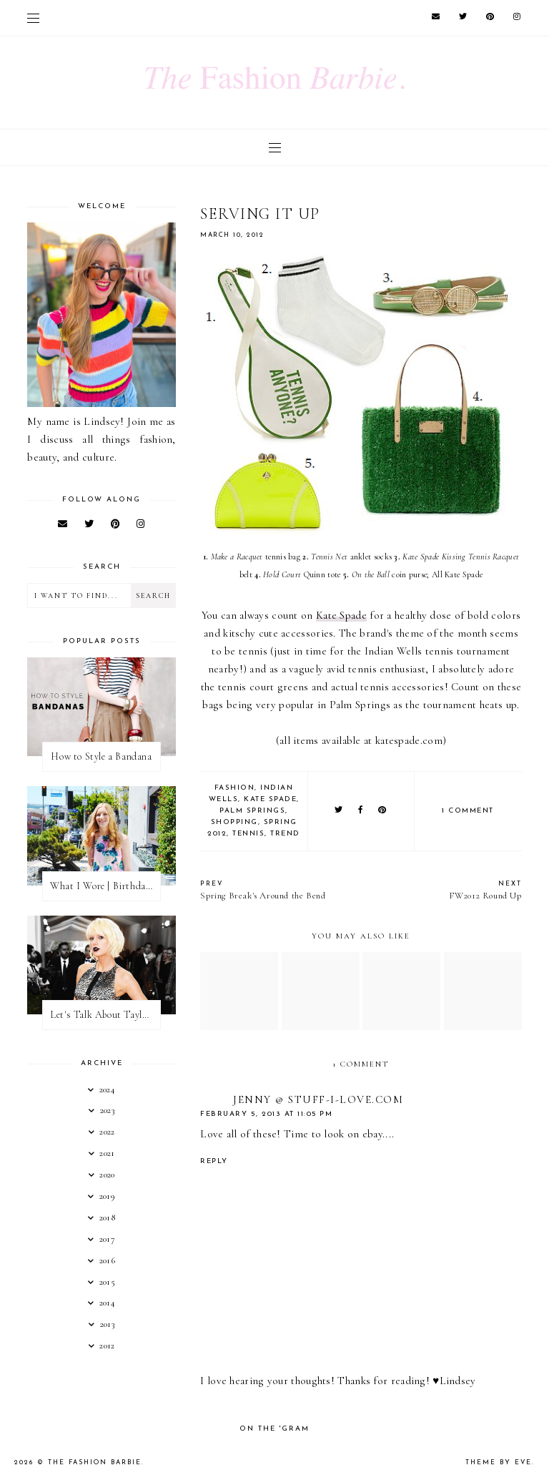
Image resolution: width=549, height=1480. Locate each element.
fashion (234, 788)
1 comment (468, 811)
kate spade (270, 799)
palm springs (252, 811)
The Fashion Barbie (95, 1462)
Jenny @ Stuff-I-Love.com (318, 1099)
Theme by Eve (498, 1462)
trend (285, 834)
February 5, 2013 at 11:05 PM (266, 1114)
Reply (214, 1161)
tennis (248, 834)
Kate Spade (341, 615)
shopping (234, 822)
